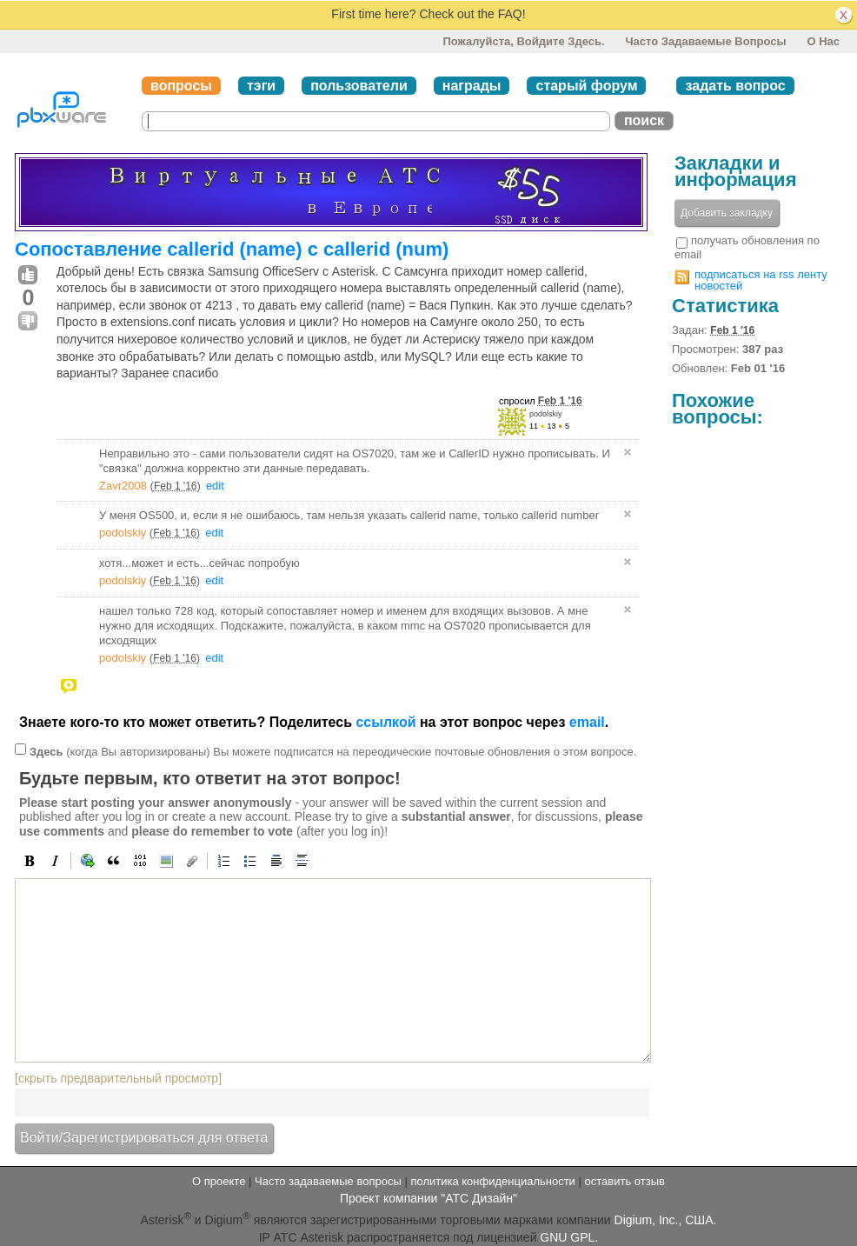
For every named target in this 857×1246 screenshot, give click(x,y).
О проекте (218, 1181)
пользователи (359, 85)
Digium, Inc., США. (666, 1220)
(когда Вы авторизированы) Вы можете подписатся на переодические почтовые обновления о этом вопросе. (333, 750)
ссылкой (385, 722)
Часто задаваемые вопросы (705, 41)
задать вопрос (735, 85)
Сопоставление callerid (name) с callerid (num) (231, 249)
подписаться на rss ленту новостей (760, 280)
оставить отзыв (625, 1181)
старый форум (586, 85)
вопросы (181, 85)
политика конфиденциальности (492, 1181)
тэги (261, 85)
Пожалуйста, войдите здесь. (523, 41)
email (587, 722)
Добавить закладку (727, 213)
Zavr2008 (123, 485)
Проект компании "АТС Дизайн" (428, 1198)
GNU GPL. (569, 1237)
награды (472, 85)
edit (215, 485)
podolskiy (545, 414)
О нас (823, 41)
